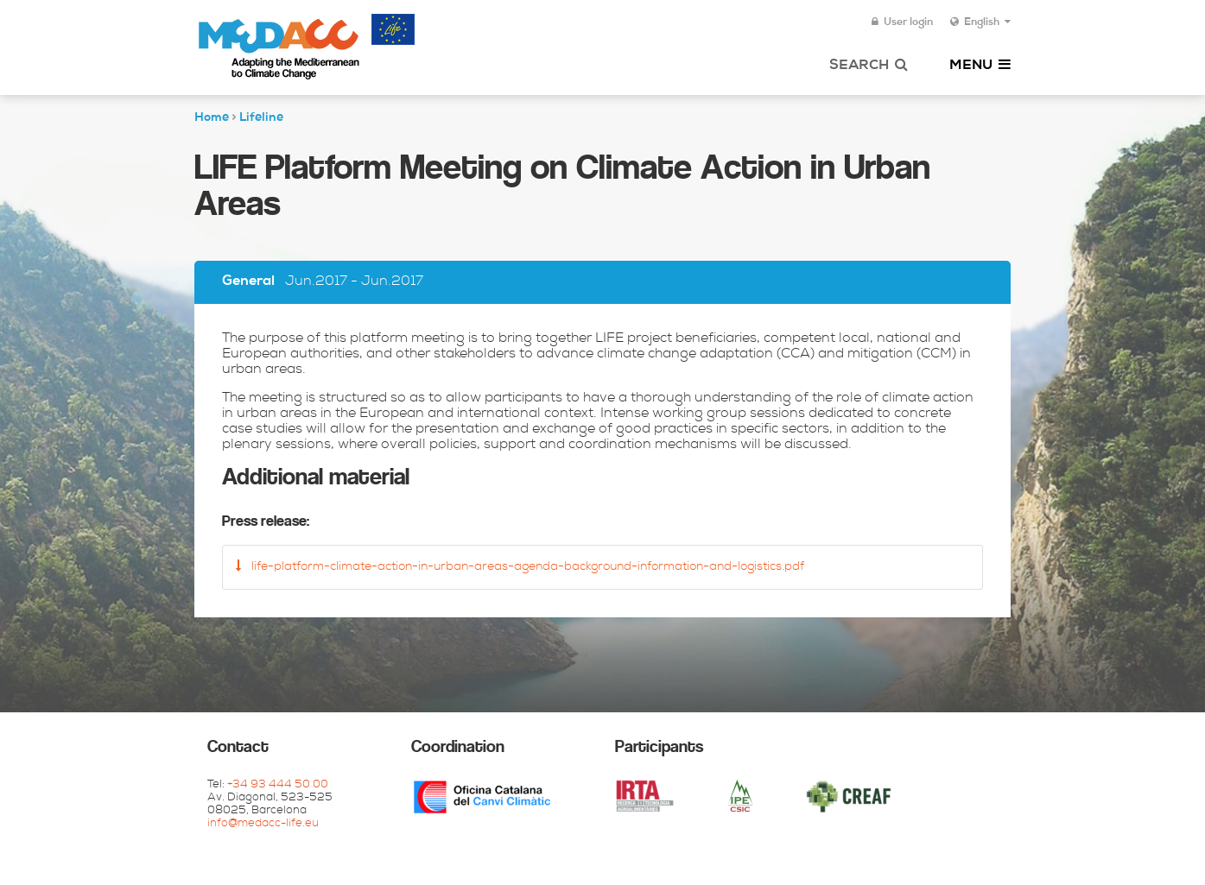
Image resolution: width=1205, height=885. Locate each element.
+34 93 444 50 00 (277, 785)
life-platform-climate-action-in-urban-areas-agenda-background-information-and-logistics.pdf (520, 566)
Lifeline (261, 118)
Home (211, 118)
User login (902, 22)
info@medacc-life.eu (263, 824)
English (980, 22)
